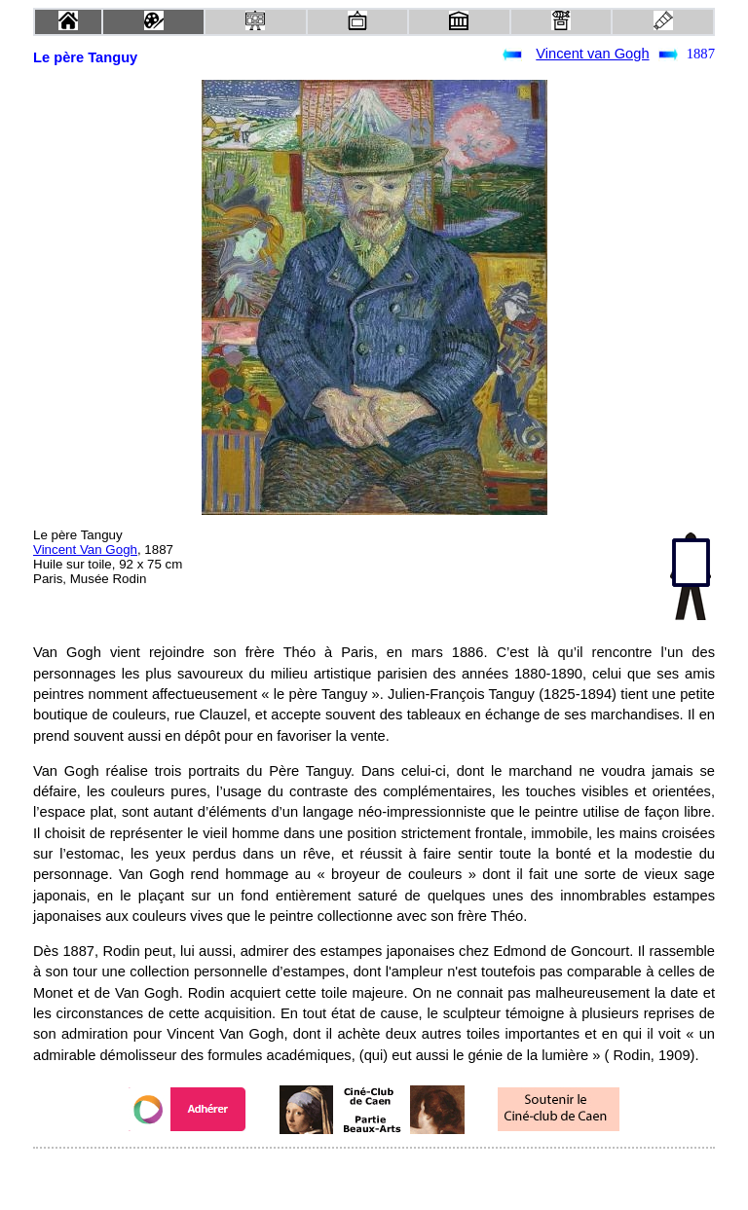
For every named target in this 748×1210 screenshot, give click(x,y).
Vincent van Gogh (592, 53)
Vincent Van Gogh (85, 549)
